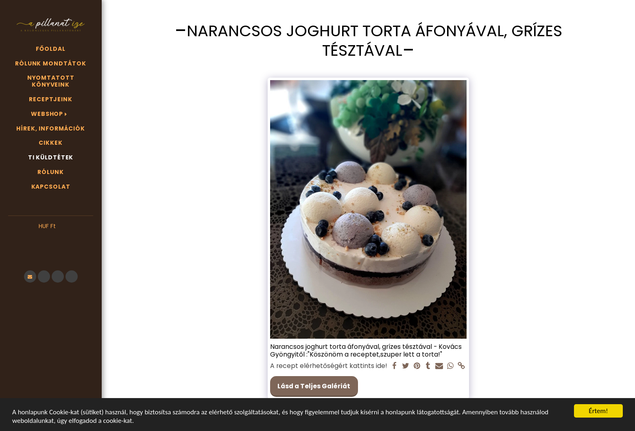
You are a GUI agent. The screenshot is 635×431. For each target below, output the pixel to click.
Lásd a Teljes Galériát (313, 386)
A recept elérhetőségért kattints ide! (328, 366)
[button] (51, 239)
